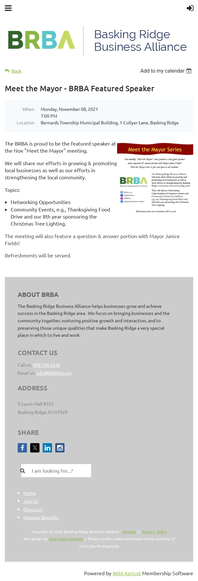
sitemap (129, 531)
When (28, 109)
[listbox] (166, 71)
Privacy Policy (154, 531)
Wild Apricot (127, 573)
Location (25, 122)
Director (31, 509)
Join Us (30, 501)
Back (17, 71)
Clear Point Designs (66, 538)
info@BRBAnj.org (54, 373)
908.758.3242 (46, 365)
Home (29, 493)
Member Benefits (41, 517)
